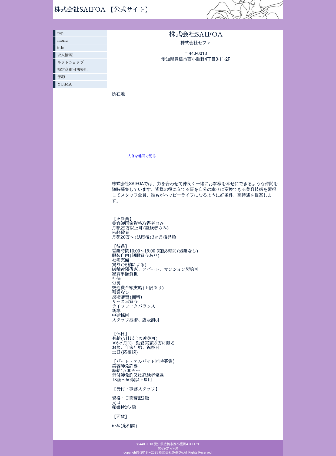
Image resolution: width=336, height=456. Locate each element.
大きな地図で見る (142, 156)
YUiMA (64, 84)
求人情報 (64, 55)
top (60, 33)
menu (62, 40)
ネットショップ (70, 62)
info (60, 48)
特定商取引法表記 (72, 69)
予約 (61, 77)
